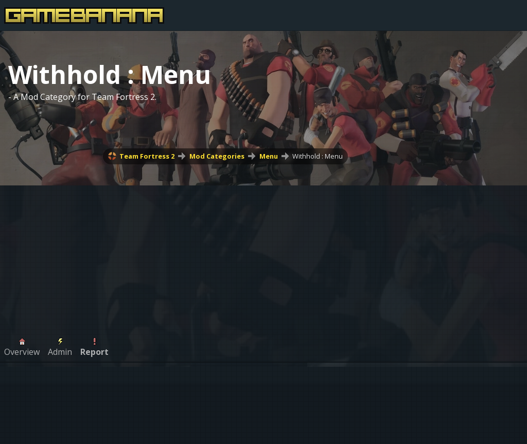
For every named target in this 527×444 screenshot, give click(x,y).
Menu (268, 156)
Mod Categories (216, 156)
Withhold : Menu (317, 156)
